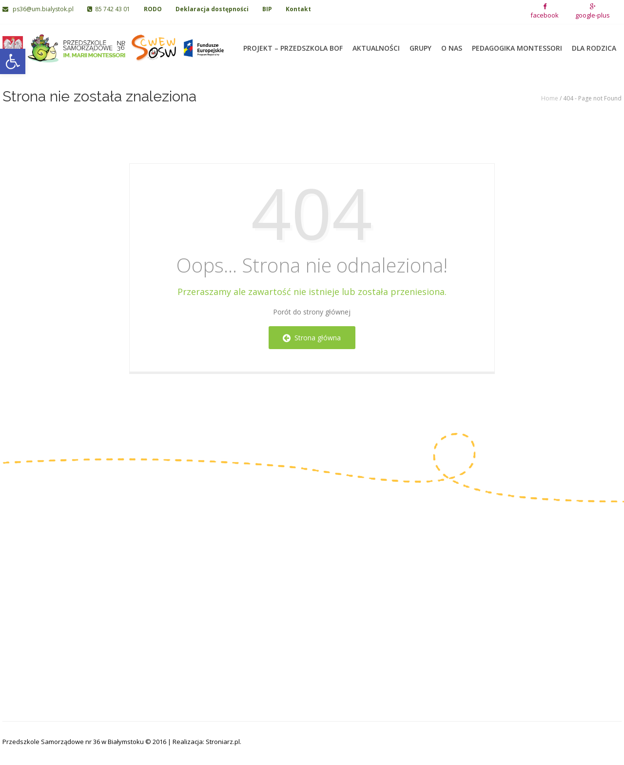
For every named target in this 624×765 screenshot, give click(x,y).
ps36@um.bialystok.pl (38, 9)
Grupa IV (233, 598)
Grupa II (232, 567)
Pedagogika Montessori (517, 43)
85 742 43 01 (108, 9)
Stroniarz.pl (223, 741)
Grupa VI (332, 567)
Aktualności (376, 43)
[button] (12, 61)
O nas (451, 43)
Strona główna (312, 337)
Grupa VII (333, 583)
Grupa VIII (333, 598)
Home (549, 98)
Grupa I (231, 552)
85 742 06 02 (35, 591)
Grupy (420, 43)
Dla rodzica (594, 43)
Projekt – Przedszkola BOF (293, 43)
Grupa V (331, 552)
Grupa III (233, 583)
